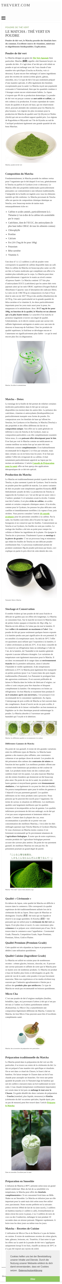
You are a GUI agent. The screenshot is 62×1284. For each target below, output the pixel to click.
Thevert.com (15, 5)
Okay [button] (32, 1279)
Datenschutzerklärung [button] (30, 1270)
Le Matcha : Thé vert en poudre (31, 9)
